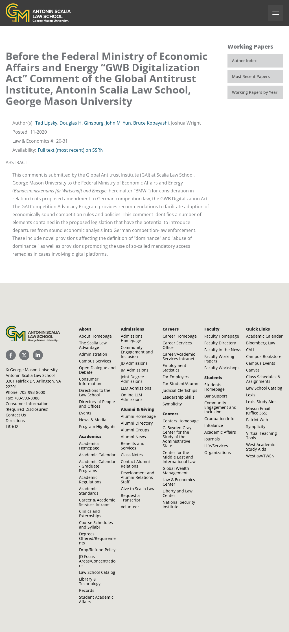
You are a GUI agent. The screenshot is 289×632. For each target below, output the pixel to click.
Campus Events (260, 363)
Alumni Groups (135, 430)
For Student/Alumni (181, 383)
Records (86, 590)
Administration (93, 354)
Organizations (217, 452)
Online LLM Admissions (132, 397)
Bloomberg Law (260, 343)
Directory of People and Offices (97, 404)
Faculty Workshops (222, 367)
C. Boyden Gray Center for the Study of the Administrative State (177, 436)
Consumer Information (90, 381)
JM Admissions (134, 370)
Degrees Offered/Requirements (97, 538)
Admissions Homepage (132, 338)
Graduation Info (219, 418)
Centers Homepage (181, 420)
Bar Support (215, 396)
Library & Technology (89, 581)
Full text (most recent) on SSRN (71, 150)
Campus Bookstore (263, 356)
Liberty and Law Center (177, 493)
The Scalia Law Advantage (93, 345)
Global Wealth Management (176, 470)
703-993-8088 (27, 398)
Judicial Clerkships (180, 390)
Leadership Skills (178, 397)
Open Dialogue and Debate (97, 370)
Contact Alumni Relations (135, 464)
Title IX (12, 426)
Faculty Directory (220, 343)
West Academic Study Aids (260, 447)
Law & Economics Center (179, 482)
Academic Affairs (220, 432)
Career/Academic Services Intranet (179, 356)
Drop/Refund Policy (97, 549)
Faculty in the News (222, 349)
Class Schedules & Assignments (263, 379)
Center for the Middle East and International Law (179, 457)
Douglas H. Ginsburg (82, 123)
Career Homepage (180, 336)
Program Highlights (97, 426)
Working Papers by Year (254, 92)
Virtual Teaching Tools (261, 435)
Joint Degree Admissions (132, 379)
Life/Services (216, 445)
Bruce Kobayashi (151, 123)
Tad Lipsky (46, 123)
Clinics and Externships (90, 513)
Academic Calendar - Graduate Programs (97, 466)
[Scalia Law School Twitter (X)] (24, 355)
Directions (15, 420)
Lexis (250, 395)
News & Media (92, 419)
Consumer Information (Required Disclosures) (27, 406)
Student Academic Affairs (96, 599)
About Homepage (95, 336)
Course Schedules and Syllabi (96, 525)
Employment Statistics (174, 368)
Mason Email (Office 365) (258, 411)
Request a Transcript (130, 498)
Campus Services (95, 361)
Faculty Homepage (221, 336)
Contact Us (16, 415)
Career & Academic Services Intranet (97, 502)
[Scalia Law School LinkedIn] (38, 355)
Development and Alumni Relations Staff (137, 477)
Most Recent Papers (251, 76)
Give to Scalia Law (137, 488)
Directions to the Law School (94, 393)
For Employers (176, 376)
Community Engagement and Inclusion (137, 352)
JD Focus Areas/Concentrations (97, 561)
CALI (250, 349)
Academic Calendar (97, 454)
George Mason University (34, 369)
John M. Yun (118, 123)
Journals (212, 439)
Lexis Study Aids (261, 401)
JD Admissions (134, 363)
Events (85, 413)
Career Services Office (177, 345)
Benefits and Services (132, 446)
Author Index (244, 60)
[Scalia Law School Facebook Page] (11, 355)
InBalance (213, 425)
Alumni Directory (137, 423)
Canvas (253, 370)
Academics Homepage (89, 446)
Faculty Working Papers (219, 359)
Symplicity (172, 404)
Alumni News (133, 436)
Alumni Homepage (138, 416)
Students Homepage (214, 387)
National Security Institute (179, 504)
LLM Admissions (136, 388)
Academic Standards (88, 491)
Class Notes (132, 454)
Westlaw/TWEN (260, 456)
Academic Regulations (90, 480)
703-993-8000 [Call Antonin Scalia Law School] (32, 392)
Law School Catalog (97, 572)
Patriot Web (257, 419)
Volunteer (130, 506)
